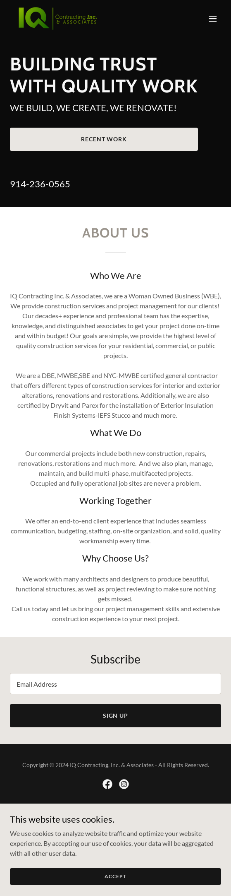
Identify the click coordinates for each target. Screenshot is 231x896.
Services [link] (115, 832)
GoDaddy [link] (131, 813)
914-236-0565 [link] (40, 183)
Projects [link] (115, 843)
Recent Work (104, 139)
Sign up (116, 715)
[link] (56, 18)
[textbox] (115, 683)
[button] (213, 18)
